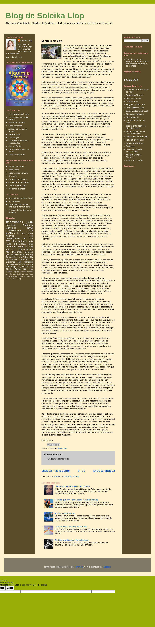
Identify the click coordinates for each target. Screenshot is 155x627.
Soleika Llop (26, 40)
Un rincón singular (134, 160)
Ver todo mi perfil (14, 57)
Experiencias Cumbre (16, 259)
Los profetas (14, 201)
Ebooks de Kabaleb (135, 114)
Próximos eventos (16, 189)
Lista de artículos (16, 154)
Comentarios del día (17, 179)
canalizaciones (14, 230)
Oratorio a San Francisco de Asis (137, 90)
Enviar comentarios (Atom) (66, 476)
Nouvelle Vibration (135, 143)
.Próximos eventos (16, 246)
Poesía (25, 266)
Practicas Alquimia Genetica (19, 226)
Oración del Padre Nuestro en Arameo (72, 486)
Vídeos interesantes (19, 249)
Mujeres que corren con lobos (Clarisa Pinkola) (76, 500)
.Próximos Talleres (22, 251)
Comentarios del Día (19, 238)
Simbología (13, 137)
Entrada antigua (104, 470)
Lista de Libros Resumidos (23, 274)
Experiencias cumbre (18, 173)
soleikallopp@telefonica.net (25, 47)
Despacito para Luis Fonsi (20, 198)
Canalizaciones (15, 126)
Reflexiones (63, 448)
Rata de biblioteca (16, 166)
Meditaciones (14, 134)
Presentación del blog (18, 114)
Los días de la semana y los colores (71, 526)
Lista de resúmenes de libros (18, 150)
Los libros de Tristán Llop (135, 121)
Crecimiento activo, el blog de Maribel (136, 127)
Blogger (107, 567)
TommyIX (79, 567)
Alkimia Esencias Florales (133, 156)
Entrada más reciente (55, 470)
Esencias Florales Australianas (134, 150)
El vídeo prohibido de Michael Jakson (71, 540)
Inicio (81, 470)
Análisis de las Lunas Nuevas (18, 130)
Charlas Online (15, 146)
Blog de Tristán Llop (135, 104)
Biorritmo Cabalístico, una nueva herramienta (19, 205)
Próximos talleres (16, 122)
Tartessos (130, 146)
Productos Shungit (135, 95)
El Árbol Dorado (133, 98)
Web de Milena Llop (135, 108)
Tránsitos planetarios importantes (18, 141)
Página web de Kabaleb (136, 136)
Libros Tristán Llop (17, 185)
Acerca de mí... (24, 44)
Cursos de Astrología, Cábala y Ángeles (136, 132)
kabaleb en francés (135, 140)
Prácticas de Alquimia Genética (18, 118)
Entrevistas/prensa (20, 254)
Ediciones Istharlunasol (137, 111)
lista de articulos (12, 279)
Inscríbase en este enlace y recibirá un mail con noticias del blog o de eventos (137, 62)
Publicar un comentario (58, 459)
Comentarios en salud (18, 182)
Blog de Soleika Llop (44, 15)
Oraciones (13, 176)
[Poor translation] (9, 588)
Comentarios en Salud (17, 257)
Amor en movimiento (65, 513)
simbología (11, 266)
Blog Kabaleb (132, 117)
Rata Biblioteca (16, 243)
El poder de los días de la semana (19, 211)
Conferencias (132, 101)
